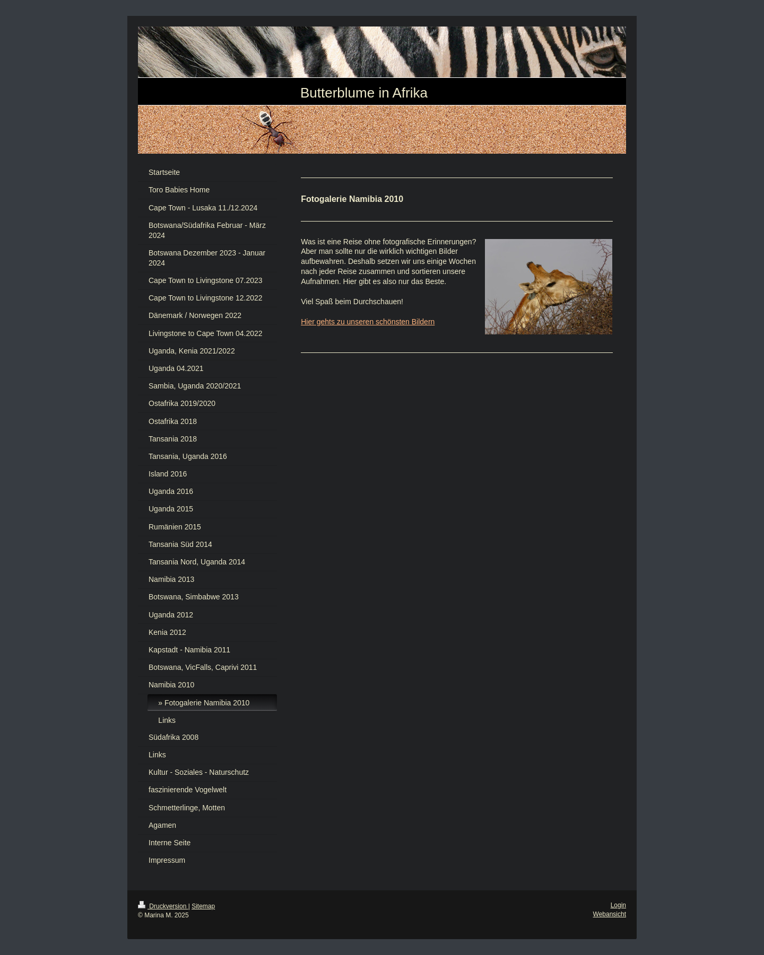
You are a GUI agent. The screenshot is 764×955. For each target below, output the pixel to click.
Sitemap (203, 906)
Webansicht (609, 914)
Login (618, 905)
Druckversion (163, 906)
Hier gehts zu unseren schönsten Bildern (368, 321)
